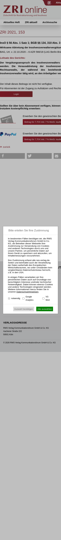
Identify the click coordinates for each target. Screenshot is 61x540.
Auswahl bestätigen (23, 309)
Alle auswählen (44, 309)
